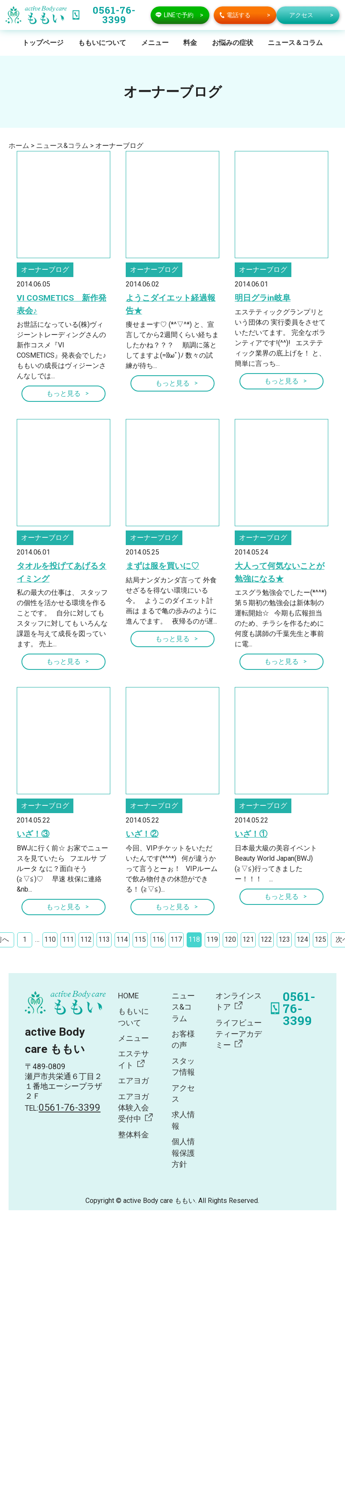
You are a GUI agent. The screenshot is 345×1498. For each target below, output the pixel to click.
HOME (128, 996)
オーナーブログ (45, 269)
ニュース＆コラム (295, 43)
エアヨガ (133, 1080)
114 (122, 939)
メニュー (155, 43)
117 (176, 939)
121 (248, 939)
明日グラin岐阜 (263, 298)
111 (68, 939)
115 (140, 939)
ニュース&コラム (183, 1007)
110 (50, 939)
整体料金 (133, 1134)
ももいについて (102, 43)
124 (302, 939)
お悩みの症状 (232, 43)
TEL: (62, 1108)
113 (104, 939)
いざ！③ (33, 834)
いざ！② (142, 834)
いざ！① (251, 834)
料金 (190, 43)
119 (212, 939)
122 (266, 939)
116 (158, 939)
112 (86, 939)
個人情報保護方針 (183, 1153)
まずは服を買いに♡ (162, 566)
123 (284, 939)
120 (230, 939)
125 (320, 939)
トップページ (43, 43)
